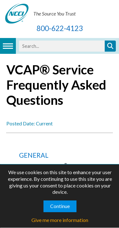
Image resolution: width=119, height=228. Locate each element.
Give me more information (59, 220)
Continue (60, 206)
